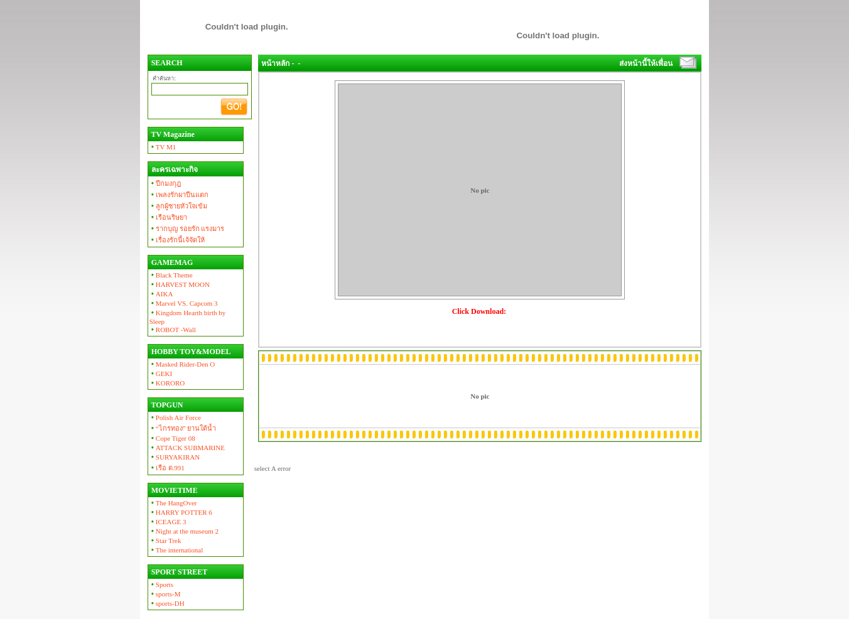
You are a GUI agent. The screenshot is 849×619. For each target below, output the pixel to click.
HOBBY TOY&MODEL (190, 351)
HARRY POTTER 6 (180, 512)
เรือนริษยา (168, 217)
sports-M (165, 594)
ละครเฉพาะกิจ (173, 169)
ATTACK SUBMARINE (187, 447)
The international (176, 550)
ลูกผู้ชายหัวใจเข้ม (178, 206)
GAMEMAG (171, 262)
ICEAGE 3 (168, 521)
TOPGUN (166, 405)
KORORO (167, 383)
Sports (161, 584)
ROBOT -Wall (172, 329)
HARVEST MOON (179, 284)
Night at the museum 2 (184, 531)
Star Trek (165, 540)
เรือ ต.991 (167, 467)
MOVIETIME (173, 490)
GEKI (160, 373)
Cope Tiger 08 (172, 438)
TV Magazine (172, 134)
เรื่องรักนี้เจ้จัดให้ (177, 240)
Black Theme (171, 275)
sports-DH (167, 603)
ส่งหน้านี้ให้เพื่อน (646, 63)
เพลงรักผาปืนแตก (178, 194)
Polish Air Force (175, 417)
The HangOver (173, 503)
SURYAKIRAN (174, 457)
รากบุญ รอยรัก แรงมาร (187, 228)
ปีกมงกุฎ (165, 183)
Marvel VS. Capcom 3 (183, 303)
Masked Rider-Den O (182, 364)
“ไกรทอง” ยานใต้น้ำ (183, 428)
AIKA (161, 294)
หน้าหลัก (275, 63)
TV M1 (162, 147)
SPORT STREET (178, 572)
